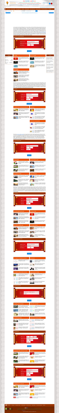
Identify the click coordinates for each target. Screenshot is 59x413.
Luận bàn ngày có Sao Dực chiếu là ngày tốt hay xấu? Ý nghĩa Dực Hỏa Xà (23, 268)
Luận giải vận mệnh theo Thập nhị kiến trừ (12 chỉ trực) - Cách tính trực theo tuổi (23, 162)
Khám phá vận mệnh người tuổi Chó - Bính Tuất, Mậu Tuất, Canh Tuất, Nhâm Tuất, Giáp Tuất (23, 170)
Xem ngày (29, 253)
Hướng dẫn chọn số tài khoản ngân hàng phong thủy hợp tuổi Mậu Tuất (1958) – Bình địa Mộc (23, 110)
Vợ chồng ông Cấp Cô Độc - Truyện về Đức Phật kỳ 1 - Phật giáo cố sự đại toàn (40, 228)
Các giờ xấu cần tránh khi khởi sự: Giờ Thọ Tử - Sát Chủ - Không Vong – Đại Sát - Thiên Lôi (40, 261)
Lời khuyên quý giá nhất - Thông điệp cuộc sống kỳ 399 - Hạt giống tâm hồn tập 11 (23, 176)
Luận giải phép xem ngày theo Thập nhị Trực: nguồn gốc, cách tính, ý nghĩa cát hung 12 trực (23, 275)
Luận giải (29, 155)
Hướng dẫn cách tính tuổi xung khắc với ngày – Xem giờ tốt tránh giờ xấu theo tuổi (40, 268)
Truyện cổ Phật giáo (33, 173)
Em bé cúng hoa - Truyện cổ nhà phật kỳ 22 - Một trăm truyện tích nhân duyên (40, 176)
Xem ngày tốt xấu (33, 211)
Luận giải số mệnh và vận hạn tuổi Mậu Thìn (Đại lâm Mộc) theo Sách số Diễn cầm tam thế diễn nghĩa (23, 79)
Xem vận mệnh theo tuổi (34, 159)
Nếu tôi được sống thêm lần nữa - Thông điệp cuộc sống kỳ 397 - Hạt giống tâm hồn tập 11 (23, 184)
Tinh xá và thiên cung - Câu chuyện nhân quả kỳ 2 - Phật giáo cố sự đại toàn (40, 231)
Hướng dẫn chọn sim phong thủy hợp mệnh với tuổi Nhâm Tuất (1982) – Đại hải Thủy (23, 117)
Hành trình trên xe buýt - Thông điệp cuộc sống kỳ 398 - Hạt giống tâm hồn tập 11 (23, 180)
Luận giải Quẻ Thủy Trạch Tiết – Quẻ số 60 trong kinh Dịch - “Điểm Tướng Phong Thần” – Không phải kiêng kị (23, 314)
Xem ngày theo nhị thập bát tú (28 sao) (20, 258)
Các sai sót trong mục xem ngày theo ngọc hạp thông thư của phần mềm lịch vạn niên (40, 218)
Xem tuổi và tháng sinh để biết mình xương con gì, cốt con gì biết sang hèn (40, 66)
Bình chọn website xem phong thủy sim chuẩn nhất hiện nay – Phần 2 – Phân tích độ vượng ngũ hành (40, 117)
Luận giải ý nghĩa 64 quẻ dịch (18, 303)
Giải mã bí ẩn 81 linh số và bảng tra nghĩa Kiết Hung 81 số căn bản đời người (40, 113)
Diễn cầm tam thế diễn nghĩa (18, 225)
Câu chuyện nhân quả (33, 225)
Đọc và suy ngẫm (33, 55)
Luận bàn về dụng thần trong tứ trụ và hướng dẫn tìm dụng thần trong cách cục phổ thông (40, 110)
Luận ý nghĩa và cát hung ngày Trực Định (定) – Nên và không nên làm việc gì (23, 282)
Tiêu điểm (15, 55)
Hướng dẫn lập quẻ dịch (18, 317)
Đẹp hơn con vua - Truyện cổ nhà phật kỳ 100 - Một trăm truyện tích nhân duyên (39, 180)
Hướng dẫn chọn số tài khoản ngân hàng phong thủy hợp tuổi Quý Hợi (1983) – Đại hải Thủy (23, 214)
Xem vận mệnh (16, 159)
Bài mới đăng (16, 69)
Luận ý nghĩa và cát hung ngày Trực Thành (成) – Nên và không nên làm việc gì (23, 278)
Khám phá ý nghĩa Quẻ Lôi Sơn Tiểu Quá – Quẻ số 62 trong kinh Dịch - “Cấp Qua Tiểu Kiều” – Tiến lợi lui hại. (23, 306)
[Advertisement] (29, 20)
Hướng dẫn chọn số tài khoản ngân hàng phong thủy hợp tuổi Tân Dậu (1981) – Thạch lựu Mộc (23, 221)
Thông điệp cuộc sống (17, 173)
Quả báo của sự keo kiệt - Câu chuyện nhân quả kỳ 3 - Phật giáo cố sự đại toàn (40, 235)
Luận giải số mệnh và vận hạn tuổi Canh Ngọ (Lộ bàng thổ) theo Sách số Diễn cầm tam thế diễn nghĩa (23, 72)
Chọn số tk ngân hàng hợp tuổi (19, 211)
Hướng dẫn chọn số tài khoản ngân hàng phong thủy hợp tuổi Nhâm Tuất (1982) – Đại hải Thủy (23, 218)
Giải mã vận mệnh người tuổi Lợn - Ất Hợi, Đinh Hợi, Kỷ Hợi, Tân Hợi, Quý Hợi (23, 166)
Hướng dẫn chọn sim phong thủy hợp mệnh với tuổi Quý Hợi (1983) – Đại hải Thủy (23, 113)
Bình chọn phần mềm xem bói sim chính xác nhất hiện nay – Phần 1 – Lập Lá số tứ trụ (40, 131)
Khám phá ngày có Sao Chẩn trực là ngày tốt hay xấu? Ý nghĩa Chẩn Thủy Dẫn (23, 264)
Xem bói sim (29, 103)
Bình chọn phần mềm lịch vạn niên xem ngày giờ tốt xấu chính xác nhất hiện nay (23, 58)
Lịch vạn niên (32, 258)
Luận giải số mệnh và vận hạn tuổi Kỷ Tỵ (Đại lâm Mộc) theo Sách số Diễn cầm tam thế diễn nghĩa (23, 76)
